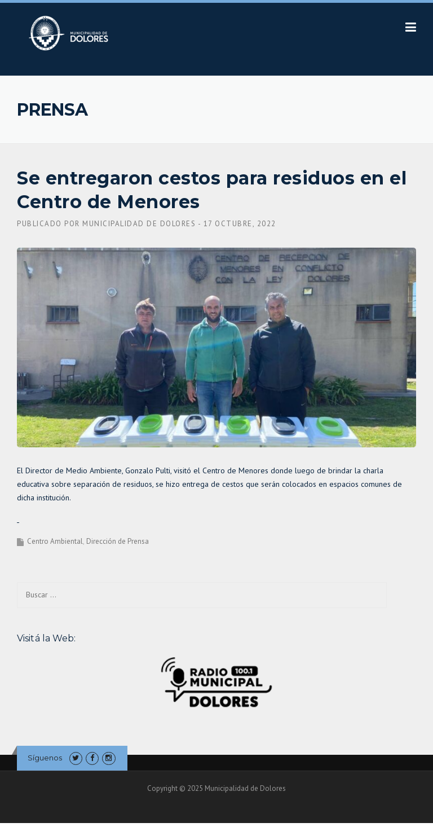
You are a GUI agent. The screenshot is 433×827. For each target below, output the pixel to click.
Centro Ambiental (55, 541)
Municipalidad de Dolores (139, 223)
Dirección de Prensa (117, 541)
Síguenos (45, 757)
